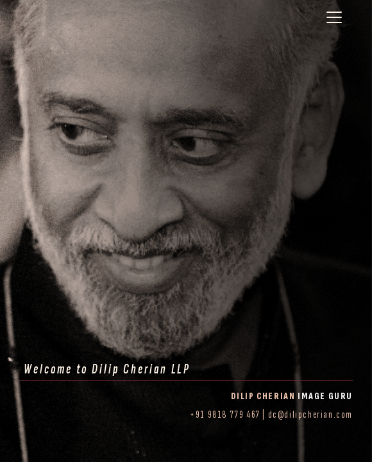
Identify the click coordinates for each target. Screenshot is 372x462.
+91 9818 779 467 (225, 415)
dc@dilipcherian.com (310, 415)
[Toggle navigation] (334, 17)
